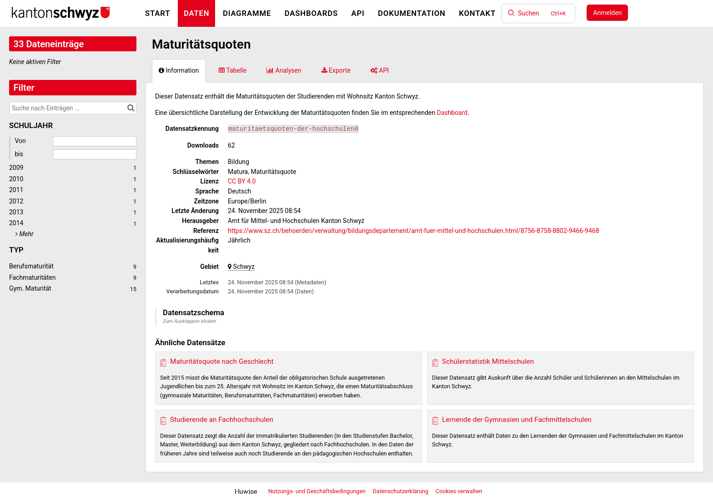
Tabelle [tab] (232, 70)
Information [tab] (179, 70)
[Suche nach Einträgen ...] (72, 108)
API (357, 13)
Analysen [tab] (283, 70)
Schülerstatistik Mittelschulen (488, 361)
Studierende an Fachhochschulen (221, 420)
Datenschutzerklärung (401, 491)
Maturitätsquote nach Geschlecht (222, 361)
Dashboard (452, 112)
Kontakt (477, 13)
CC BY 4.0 (242, 181)
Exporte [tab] (336, 70)
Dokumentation (412, 13)
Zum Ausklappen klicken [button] (189, 321)
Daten (197, 13)
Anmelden (607, 12)
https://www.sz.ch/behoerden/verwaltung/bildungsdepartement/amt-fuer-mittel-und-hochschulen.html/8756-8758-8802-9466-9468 (413, 230)
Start (157, 13)
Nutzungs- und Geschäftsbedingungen (317, 491)
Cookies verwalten (459, 491)
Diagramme (247, 13)
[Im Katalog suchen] (130, 108)
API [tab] (380, 70)
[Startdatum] (94, 141)
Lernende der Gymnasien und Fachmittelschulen (517, 420)
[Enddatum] (94, 154)
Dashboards (311, 13)
